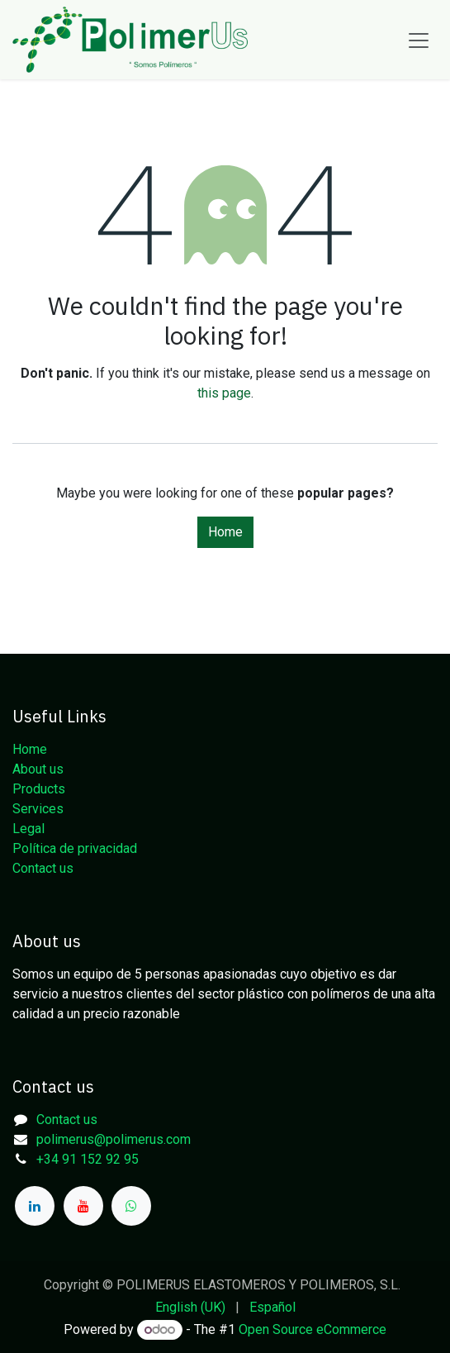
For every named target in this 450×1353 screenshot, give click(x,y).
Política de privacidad (74, 848)
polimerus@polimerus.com (113, 1139)
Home (225, 532)
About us (38, 769)
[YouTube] (83, 1206)
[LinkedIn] (34, 1206)
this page (224, 393)
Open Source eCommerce (312, 1329)
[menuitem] (190, 1307)
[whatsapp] (131, 1206)
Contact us (42, 868)
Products (38, 789)
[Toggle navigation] (419, 40)
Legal (28, 828)
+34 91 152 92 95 (87, 1159)
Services (38, 809)
